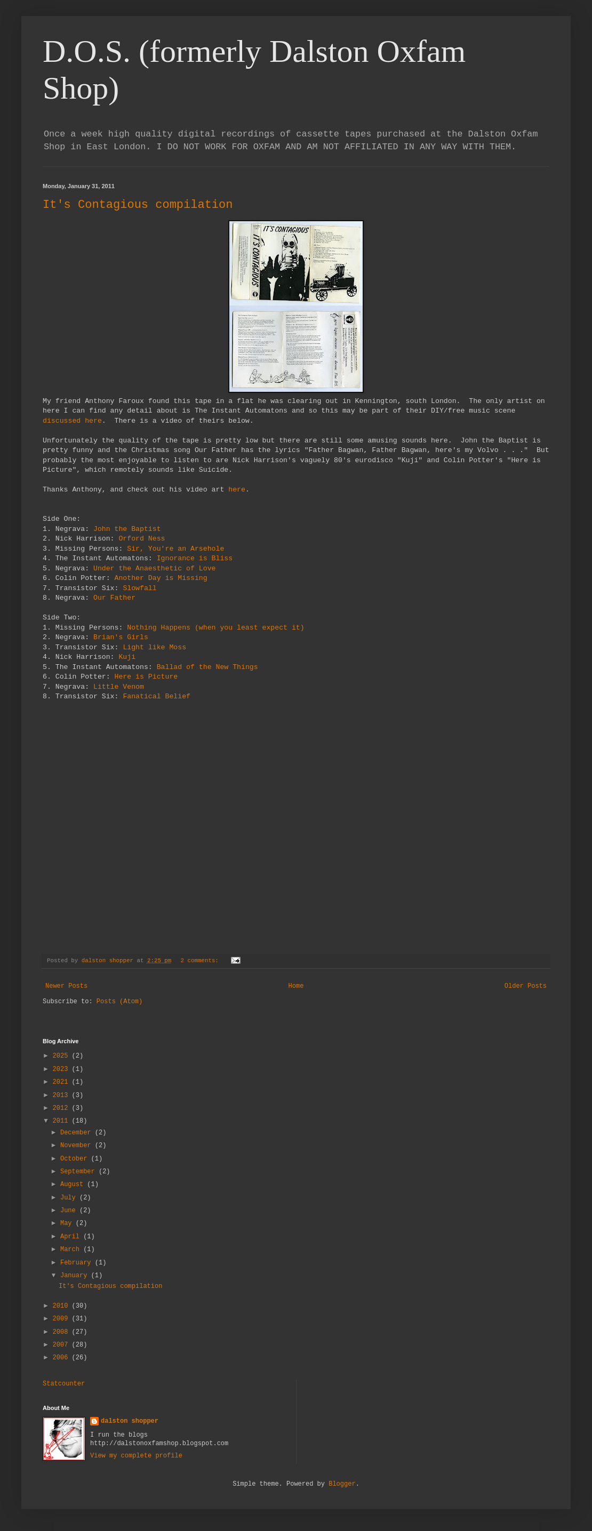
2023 (62, 1069)
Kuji (126, 657)
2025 (62, 1056)
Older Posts (526, 986)
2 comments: (201, 960)
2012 (62, 1108)
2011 (62, 1121)
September (79, 1171)
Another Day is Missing (161, 578)
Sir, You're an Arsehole (175, 549)
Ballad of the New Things (207, 667)
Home (296, 986)
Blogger (342, 1484)
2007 (62, 1345)
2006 (62, 1357)
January (75, 1275)
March (71, 1249)
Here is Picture (146, 677)
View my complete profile (136, 1456)
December (77, 1133)
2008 (62, 1332)
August (73, 1184)
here (236, 490)
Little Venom (118, 687)
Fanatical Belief (156, 696)
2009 (62, 1319)
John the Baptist (127, 529)
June (69, 1210)
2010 (62, 1306)
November (77, 1145)
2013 (62, 1095)
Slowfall (139, 588)
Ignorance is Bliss (195, 558)
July (69, 1198)
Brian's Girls (120, 637)
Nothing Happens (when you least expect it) (215, 628)
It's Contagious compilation (138, 205)
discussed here (72, 421)
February (77, 1263)
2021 (62, 1082)
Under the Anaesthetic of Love (154, 569)
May (68, 1223)
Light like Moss (154, 647)
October (75, 1159)
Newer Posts (66, 986)
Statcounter (64, 1384)
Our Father (114, 598)
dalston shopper (129, 1421)
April (71, 1236)
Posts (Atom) (119, 1001)
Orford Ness (141, 539)
